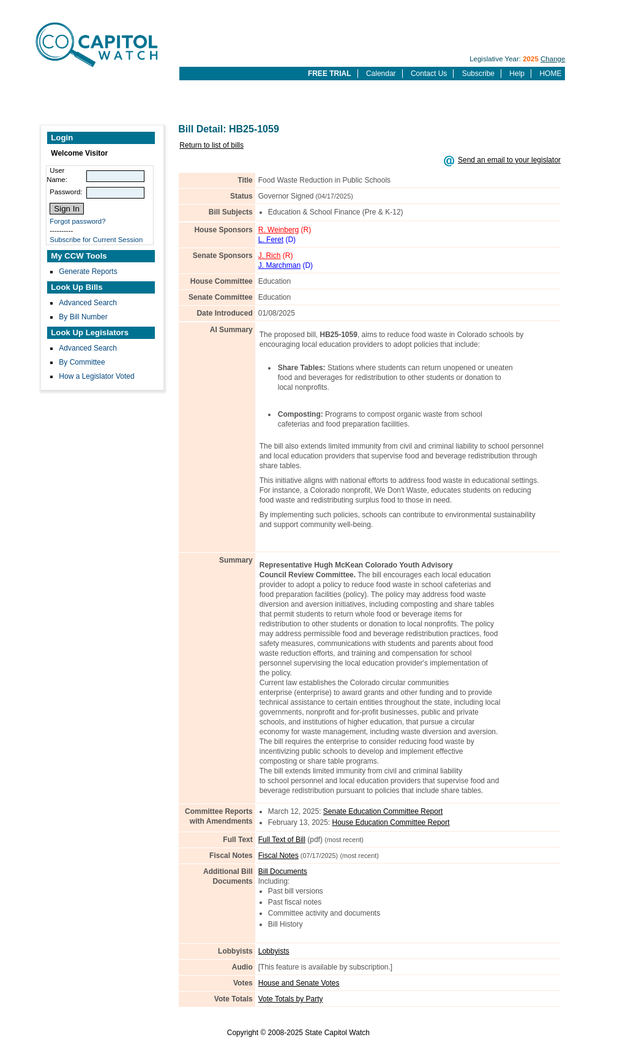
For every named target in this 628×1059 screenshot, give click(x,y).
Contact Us (429, 73)
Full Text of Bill (281, 839)
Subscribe (478, 73)
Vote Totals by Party (290, 999)
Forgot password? (77, 221)
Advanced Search (88, 302)
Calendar (381, 73)
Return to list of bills (211, 145)
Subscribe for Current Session (96, 239)
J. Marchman (279, 265)
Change (552, 59)
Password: (66, 191)
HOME (550, 73)
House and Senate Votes (299, 983)
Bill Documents (282, 871)
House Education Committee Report (391, 822)
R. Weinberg (278, 230)
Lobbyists (274, 951)
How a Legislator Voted (96, 376)
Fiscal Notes (278, 855)
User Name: (57, 175)
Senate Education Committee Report (383, 811)
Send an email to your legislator (509, 160)
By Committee (82, 362)
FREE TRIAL (329, 73)
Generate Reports (88, 271)
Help (517, 73)
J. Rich (269, 255)
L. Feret (270, 239)
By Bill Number (83, 317)
